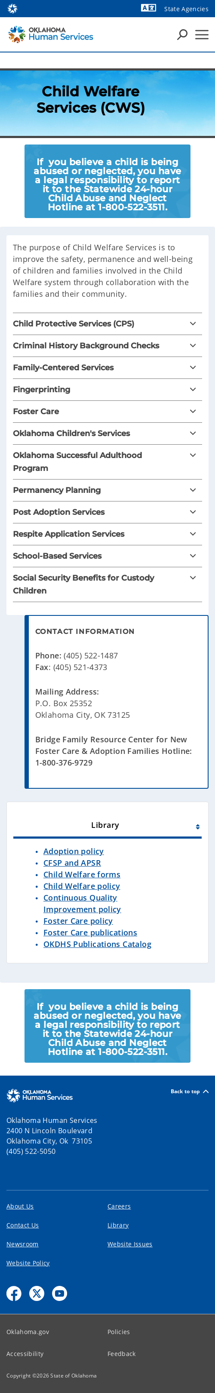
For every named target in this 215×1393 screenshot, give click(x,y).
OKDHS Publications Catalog (97, 944)
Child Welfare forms (81, 874)
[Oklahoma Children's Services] (107, 433)
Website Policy (28, 1263)
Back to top (190, 1091)
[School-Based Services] (107, 556)
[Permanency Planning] (107, 490)
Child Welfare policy (81, 886)
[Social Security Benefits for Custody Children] (107, 584)
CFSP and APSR (72, 863)
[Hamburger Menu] (202, 34)
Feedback (122, 1354)
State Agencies (186, 9)
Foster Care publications (90, 932)
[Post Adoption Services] (107, 512)
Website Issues (130, 1244)
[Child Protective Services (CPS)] (107, 324)
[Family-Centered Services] (107, 367)
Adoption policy (73, 851)
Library (118, 1225)
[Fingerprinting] (107, 389)
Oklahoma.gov (27, 1332)
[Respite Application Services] (107, 534)
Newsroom (22, 1244)
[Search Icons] (182, 34)
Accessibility (24, 1354)
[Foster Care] (107, 411)
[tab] (107, 824)
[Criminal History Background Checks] (107, 346)
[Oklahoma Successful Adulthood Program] (107, 462)
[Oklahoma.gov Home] (12, 8)
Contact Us (22, 1225)
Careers (119, 1206)
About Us (20, 1206)
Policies (119, 1332)
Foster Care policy (78, 921)
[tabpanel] (107, 904)
